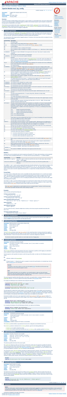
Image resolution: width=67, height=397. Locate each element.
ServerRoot (19, 258)
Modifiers (6, 152)
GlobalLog (56, 23)
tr (52, 10)
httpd (33, 266)
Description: (4, 12)
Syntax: (5, 224)
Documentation (14, 5)
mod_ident (42, 75)
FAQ (58, 2)
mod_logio (46, 138)
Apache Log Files (58, 35)
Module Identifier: (6, 15)
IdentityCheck (14, 76)
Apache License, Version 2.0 (14, 394)
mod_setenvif (31, 69)
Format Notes (7, 172)
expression (21, 292)
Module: (5, 230)
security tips (9, 217)
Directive (14, 221)
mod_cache (9, 186)
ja (48, 10)
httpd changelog (58, 29)
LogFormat (35, 25)
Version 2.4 (20, 5)
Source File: (4, 16)
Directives (54, 2)
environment (38, 291)
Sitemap (64, 2)
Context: (6, 227)
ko (50, 10)
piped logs (12, 262)
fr (46, 10)
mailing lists (39, 390)
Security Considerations (59, 18)
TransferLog (23, 25)
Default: (5, 226)
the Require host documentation (21, 61)
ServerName (19, 128)
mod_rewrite (42, 296)
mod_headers (19, 68)
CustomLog (4, 26)
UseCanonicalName (28, 129)
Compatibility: (7, 321)
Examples (6, 190)
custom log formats (25, 347)
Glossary (60, 2)
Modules (50, 2)
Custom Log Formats (59, 16)
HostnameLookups (32, 58)
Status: (3, 13)
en (44, 10)
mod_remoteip (30, 43)
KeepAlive (41, 71)
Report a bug (57, 31)
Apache (3, 5)
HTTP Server (8, 5)
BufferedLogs (56, 21)
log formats (36, 278)
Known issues (57, 30)
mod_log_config (22, 232)
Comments (57, 36)
